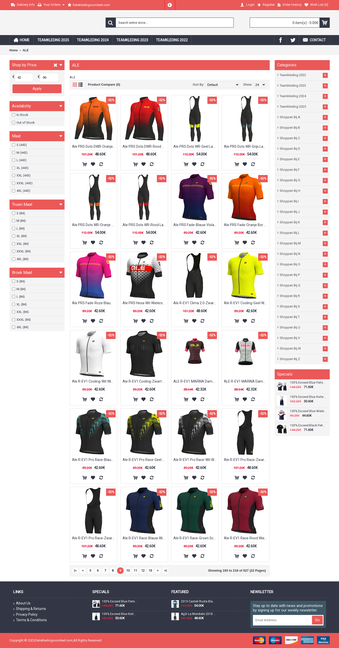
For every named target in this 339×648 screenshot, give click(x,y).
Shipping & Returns (29, 609)
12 (143, 570)
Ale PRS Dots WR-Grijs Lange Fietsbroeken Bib (246, 146)
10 (128, 570)
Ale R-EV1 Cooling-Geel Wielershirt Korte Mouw (246, 303)
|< (75, 570)
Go (317, 620)
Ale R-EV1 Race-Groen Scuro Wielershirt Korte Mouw (195, 538)
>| (165, 570)
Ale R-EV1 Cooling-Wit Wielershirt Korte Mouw (94, 381)
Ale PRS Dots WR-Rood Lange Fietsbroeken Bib (145, 225)
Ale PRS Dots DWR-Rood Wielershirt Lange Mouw (145, 146)
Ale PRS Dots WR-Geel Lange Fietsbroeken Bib (195, 146)
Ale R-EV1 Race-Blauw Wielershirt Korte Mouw (145, 538)
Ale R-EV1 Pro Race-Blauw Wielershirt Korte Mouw (94, 460)
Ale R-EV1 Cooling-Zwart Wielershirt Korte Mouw (145, 381)
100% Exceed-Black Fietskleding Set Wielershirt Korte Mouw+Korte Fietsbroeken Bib (308, 425)
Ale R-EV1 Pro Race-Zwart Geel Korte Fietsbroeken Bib (246, 460)
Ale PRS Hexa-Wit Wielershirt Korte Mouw (145, 303)
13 (150, 570)
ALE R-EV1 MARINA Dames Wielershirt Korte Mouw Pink (195, 381)
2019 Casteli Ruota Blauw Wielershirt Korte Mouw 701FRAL (198, 601)
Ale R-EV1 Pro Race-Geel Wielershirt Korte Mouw (145, 460)
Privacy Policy (25, 614)
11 (135, 570)
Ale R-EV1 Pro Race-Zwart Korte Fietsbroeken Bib (94, 538)
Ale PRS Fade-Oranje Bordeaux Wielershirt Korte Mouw (246, 225)
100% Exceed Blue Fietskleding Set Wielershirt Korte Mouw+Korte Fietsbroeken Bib (308, 382)
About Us (22, 603)
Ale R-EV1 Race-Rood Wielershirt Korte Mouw (246, 538)
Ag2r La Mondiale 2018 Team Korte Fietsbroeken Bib (198, 614)
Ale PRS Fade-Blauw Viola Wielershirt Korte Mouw (195, 225)
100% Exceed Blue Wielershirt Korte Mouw (308, 411)
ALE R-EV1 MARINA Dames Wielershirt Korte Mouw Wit (246, 381)
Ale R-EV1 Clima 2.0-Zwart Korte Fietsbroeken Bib (195, 303)
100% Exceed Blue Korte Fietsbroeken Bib (308, 397)
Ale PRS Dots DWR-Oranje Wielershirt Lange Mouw (94, 146)
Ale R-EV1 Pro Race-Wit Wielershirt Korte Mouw (195, 460)
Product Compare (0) (104, 84)
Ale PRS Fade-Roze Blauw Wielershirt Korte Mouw (94, 303)
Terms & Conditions (30, 620)
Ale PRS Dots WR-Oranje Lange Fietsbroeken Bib (94, 225)
